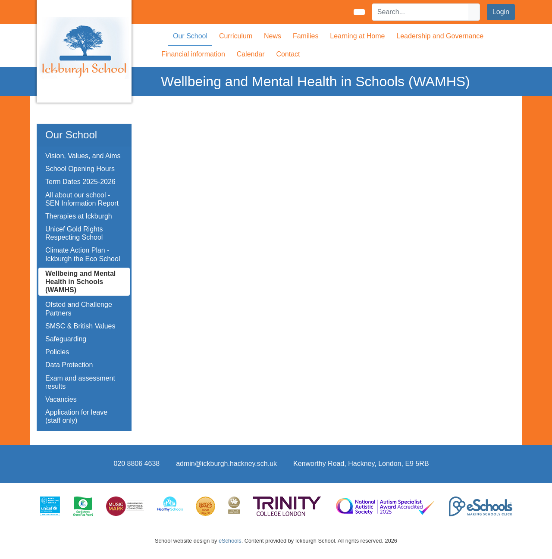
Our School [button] (190, 36)
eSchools (230, 540)
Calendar (251, 54)
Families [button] (306, 36)
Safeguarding (65, 339)
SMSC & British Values (80, 326)
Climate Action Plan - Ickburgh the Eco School (82, 254)
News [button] (272, 36)
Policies (57, 352)
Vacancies (61, 399)
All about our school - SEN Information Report (82, 199)
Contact (288, 54)
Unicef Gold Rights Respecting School (74, 233)
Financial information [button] (193, 54)
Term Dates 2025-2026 (80, 181)
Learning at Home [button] (357, 36)
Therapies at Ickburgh (78, 216)
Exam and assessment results (80, 382)
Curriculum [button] (235, 36)
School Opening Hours (80, 168)
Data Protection (69, 365)
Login (500, 12)
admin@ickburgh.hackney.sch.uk (226, 463)
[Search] (420, 12)
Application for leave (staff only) (76, 416)
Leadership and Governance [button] (439, 36)
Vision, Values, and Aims (83, 155)
